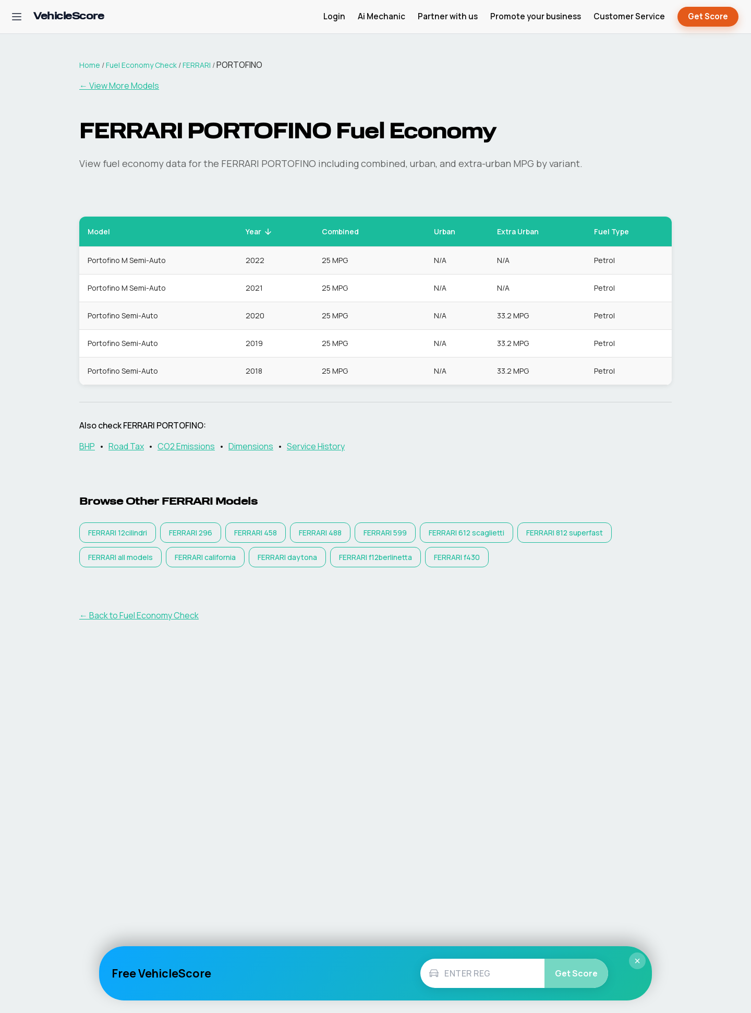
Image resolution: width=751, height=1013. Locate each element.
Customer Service (629, 16)
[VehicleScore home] (68, 17)
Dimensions (250, 446)
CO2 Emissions (186, 446)
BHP (87, 446)
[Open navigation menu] (16, 16)
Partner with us (448, 16)
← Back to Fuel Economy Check (139, 615)
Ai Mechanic (381, 16)
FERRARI (197, 65)
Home (89, 65)
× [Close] (637, 961)
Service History (316, 446)
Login (334, 16)
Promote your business (535, 16)
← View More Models (119, 85)
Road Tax (126, 446)
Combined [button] (346, 231)
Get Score (707, 17)
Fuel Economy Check (141, 65)
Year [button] (259, 231)
